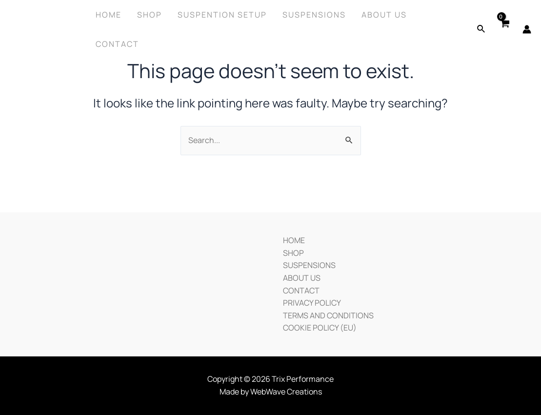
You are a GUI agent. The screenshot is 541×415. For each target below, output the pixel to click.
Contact (117, 44)
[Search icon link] (481, 29)
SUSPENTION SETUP (222, 14)
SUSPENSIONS (309, 265)
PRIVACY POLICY (312, 302)
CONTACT (301, 290)
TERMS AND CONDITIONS (328, 315)
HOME (294, 240)
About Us (384, 14)
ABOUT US (302, 277)
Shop (149, 14)
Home (108, 14)
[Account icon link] (526, 29)
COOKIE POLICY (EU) (320, 327)
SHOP (293, 253)
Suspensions (314, 14)
